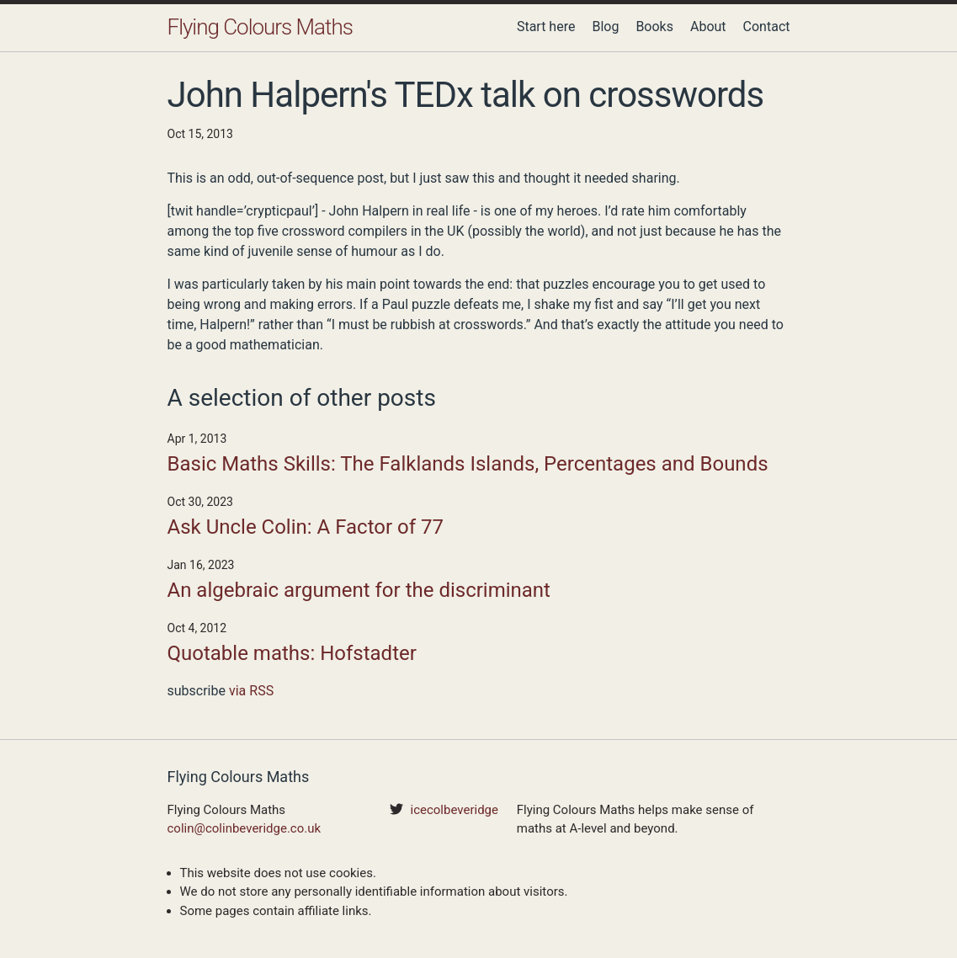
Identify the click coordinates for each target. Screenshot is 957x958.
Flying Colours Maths (260, 27)
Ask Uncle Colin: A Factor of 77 (305, 527)
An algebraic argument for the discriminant (358, 590)
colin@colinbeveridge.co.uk (244, 828)
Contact (766, 27)
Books (654, 27)
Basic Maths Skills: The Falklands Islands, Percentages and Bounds (467, 464)
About (708, 27)
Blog (605, 27)
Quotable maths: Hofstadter (292, 653)
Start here (546, 27)
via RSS (251, 691)
